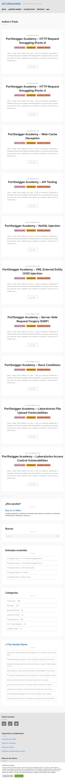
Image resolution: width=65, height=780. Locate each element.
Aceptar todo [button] (19, 776)
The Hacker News (17, 644)
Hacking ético (29, 9)
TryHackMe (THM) (12, 628)
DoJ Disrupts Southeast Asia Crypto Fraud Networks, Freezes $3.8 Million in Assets (31, 675)
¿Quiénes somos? (15, 9)
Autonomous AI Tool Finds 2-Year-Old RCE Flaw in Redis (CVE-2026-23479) (29, 689)
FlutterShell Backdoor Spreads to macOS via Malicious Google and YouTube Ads (30, 659)
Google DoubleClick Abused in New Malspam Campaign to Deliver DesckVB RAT (31, 698)
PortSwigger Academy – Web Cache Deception (21, 568)
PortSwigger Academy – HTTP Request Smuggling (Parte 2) (24, 558)
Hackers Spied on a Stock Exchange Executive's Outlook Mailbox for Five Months (31, 671)
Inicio (4, 9)
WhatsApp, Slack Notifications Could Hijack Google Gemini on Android (27, 680)
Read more (33, 66)
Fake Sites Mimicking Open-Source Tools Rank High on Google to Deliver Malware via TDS (31, 665)
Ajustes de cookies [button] (8, 776)
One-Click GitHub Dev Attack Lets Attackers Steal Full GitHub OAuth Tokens (29, 684)
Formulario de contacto (9, 739)
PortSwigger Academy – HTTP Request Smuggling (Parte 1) (24, 563)
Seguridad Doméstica (13, 615)
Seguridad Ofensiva (43, 47)
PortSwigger (31, 47)
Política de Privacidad (8, 743)
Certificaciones (20, 47)
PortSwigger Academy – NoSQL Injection (32, 225)
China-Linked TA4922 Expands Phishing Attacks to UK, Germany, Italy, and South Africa (31, 654)
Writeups (40, 9)
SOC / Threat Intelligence (14, 624)
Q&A (48, 9)
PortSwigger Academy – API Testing (32, 182)
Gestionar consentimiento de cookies (13, 751)
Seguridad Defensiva (13, 610)
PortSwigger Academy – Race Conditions (32, 365)
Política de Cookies (8, 747)
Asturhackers (11, 3)
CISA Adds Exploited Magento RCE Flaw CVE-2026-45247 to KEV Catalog (29, 694)
